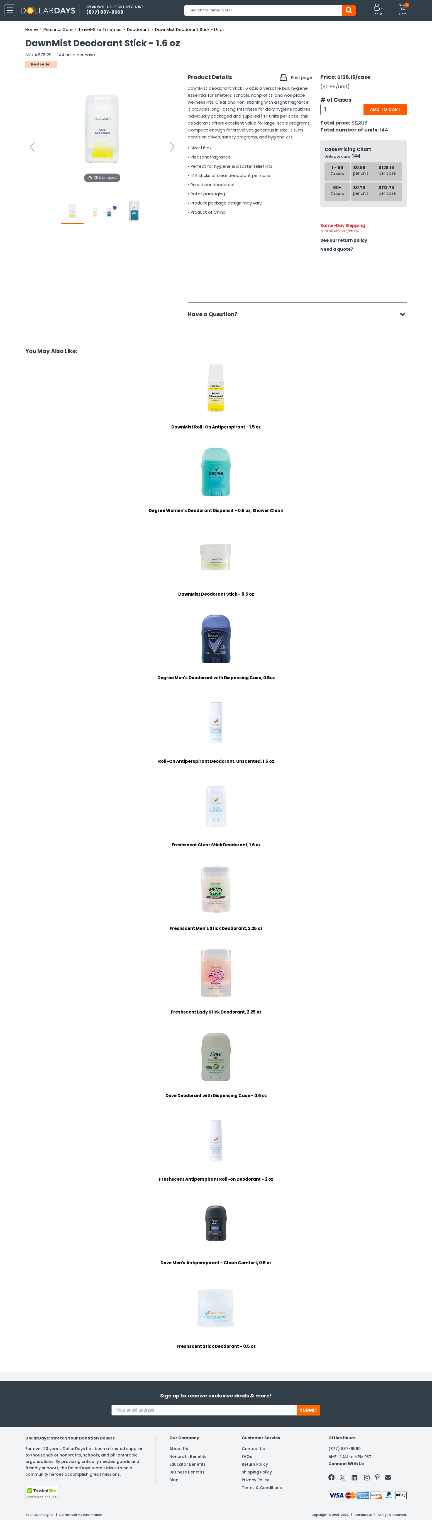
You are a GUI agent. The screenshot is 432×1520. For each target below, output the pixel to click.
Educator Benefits (187, 1464)
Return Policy (255, 1464)
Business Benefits (186, 1472)
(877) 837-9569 (344, 1448)
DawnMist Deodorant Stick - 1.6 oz (190, 29)
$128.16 (359, 122)
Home (31, 29)
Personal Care (58, 29)
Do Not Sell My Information (80, 1514)
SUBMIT (309, 1410)
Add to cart (385, 109)
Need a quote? (336, 249)
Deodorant (138, 29)
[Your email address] (204, 1410)
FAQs (247, 1456)
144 (384, 129)
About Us (178, 1448)
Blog (174, 1480)
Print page (301, 77)
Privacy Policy (255, 1480)
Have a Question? (215, 314)
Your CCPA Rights (39, 1514)
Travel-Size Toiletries (99, 29)
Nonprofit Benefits (187, 1456)
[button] (377, 10)
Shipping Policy (257, 1472)
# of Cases (336, 100)
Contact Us (253, 1448)
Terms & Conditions (262, 1487)
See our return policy (343, 240)
